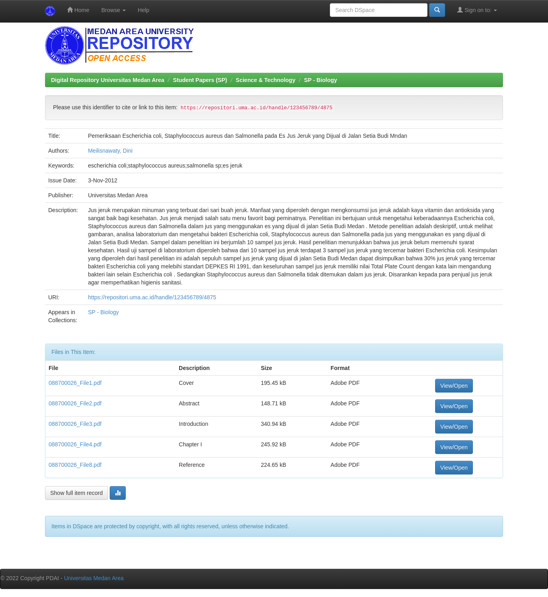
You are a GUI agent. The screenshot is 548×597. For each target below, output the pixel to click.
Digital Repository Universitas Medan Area (107, 80)
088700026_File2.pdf (75, 403)
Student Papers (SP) (200, 80)
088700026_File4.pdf (75, 444)
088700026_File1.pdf (75, 383)
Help (143, 10)
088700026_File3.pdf (75, 424)
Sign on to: (477, 9)
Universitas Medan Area (94, 578)
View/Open (454, 385)
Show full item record (76, 493)
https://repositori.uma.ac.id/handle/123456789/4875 (152, 297)
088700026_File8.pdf (75, 465)
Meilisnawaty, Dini (110, 150)
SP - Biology (320, 80)
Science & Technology (265, 80)
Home (78, 9)
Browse (113, 10)
